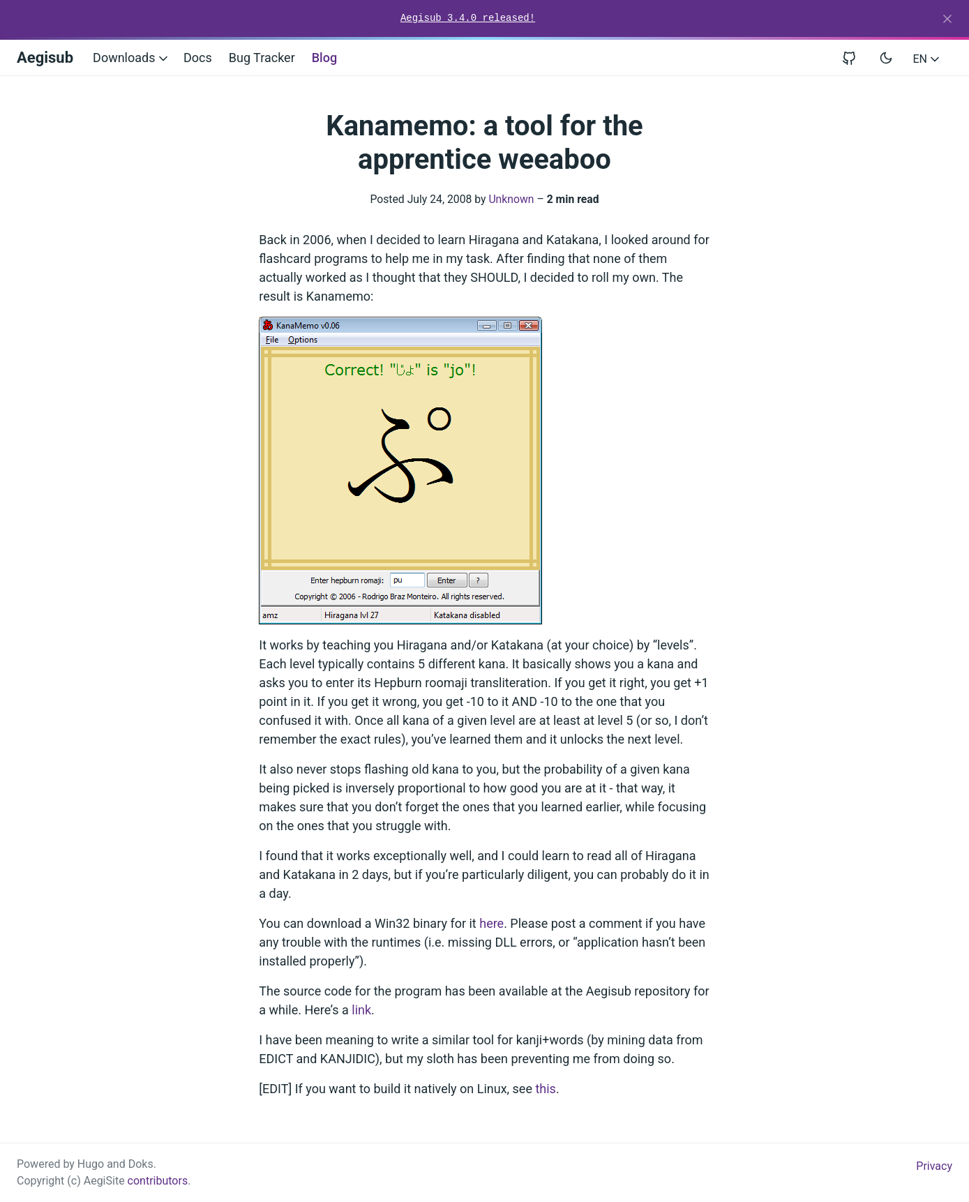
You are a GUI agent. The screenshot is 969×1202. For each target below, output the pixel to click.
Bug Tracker (262, 57)
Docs (197, 57)
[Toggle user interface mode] (886, 58)
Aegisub (45, 57)
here (491, 923)
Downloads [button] (131, 57)
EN (927, 59)
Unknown (511, 199)
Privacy (934, 1166)
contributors (158, 1180)
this (545, 1088)
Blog (324, 57)
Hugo (90, 1164)
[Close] (947, 18)
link (361, 1009)
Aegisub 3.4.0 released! (467, 18)
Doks (140, 1164)
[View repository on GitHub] (854, 57)
